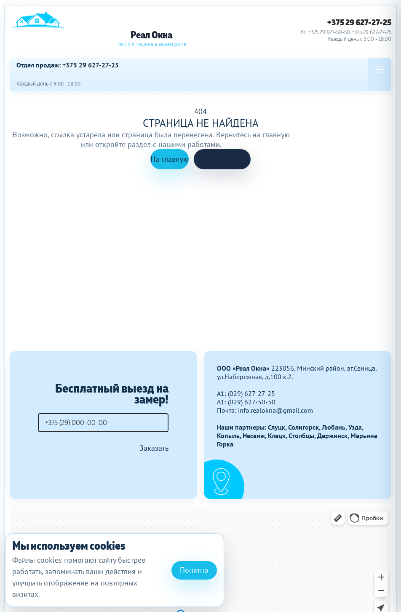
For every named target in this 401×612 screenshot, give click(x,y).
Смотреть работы (222, 159)
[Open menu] (379, 69)
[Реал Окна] (151, 29)
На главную (169, 159)
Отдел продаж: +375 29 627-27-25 (67, 65)
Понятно (194, 570)
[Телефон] (103, 422)
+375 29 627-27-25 (359, 22)
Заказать (153, 448)
